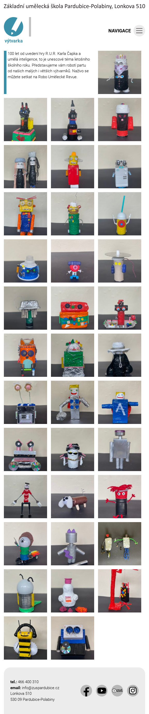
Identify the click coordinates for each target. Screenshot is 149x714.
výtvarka (13, 30)
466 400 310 (28, 682)
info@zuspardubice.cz (40, 688)
